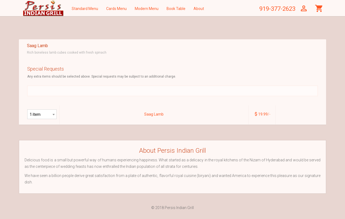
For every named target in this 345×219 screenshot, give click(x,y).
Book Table (176, 8)
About (199, 8)
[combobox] (42, 114)
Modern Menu (146, 8)
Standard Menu (85, 8)
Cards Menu (116, 8)
